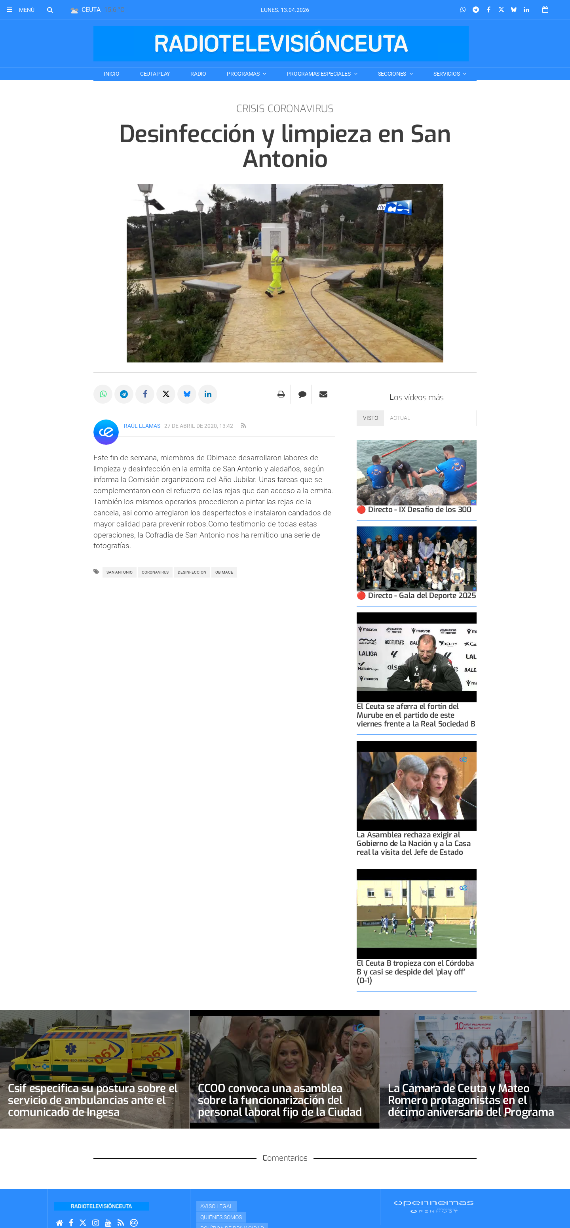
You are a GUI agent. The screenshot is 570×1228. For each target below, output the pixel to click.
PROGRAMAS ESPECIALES (319, 74)
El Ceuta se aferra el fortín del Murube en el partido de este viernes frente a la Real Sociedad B (416, 715)
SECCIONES (392, 74)
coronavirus (155, 572)
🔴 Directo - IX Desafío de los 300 (414, 510)
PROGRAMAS (243, 74)
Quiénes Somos (221, 1217)
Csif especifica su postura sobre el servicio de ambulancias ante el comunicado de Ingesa (93, 1100)
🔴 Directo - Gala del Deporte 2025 (416, 596)
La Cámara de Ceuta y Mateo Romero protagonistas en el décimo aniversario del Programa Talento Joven (471, 1106)
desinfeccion (192, 572)
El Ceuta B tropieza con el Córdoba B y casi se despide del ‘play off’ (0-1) (415, 972)
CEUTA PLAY (155, 74)
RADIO (198, 74)
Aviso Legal (216, 1206)
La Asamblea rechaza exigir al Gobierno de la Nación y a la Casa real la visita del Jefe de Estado (414, 843)
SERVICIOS (447, 74)
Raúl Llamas (142, 426)
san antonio (119, 572)
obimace (224, 572)
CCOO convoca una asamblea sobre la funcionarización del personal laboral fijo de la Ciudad (279, 1100)
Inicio (111, 74)
